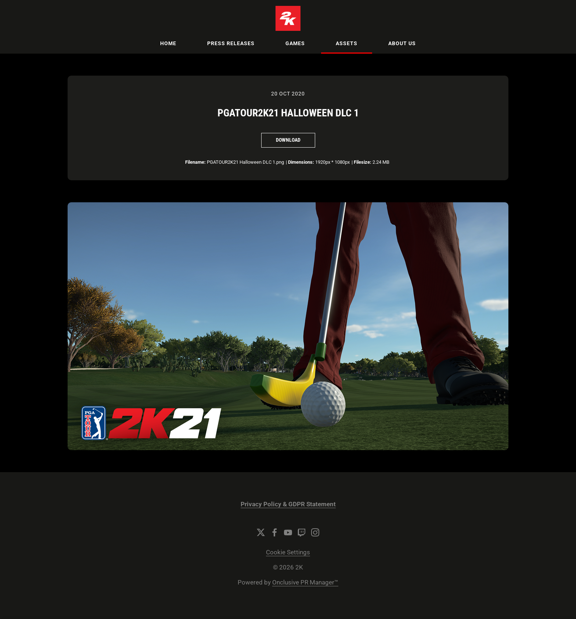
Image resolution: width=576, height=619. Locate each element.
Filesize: (362, 162)
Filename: (195, 162)
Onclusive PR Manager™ (305, 582)
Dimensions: (301, 162)
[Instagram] (315, 532)
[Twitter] (261, 532)
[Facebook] (274, 532)
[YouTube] (288, 532)
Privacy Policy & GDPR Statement (288, 504)
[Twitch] (302, 532)
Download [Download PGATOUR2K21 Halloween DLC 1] (288, 140)
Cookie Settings (288, 552)
